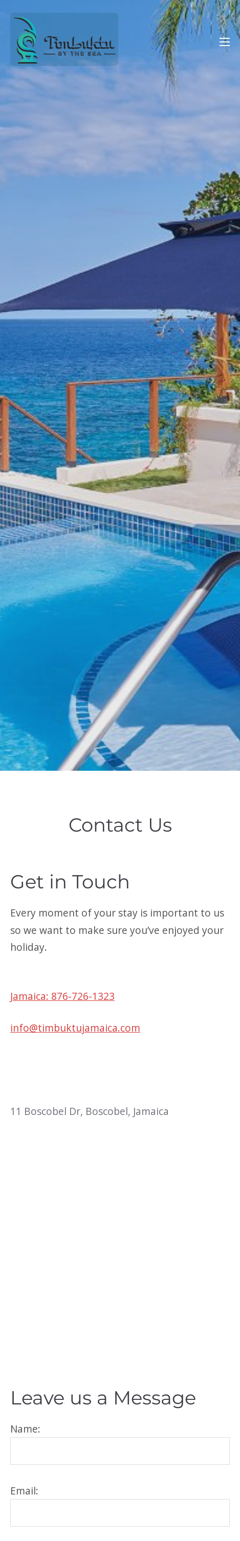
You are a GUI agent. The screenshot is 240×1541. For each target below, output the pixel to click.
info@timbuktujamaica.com (75, 1028)
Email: (120, 1505)
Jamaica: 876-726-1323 (62, 996)
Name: (120, 1443)
